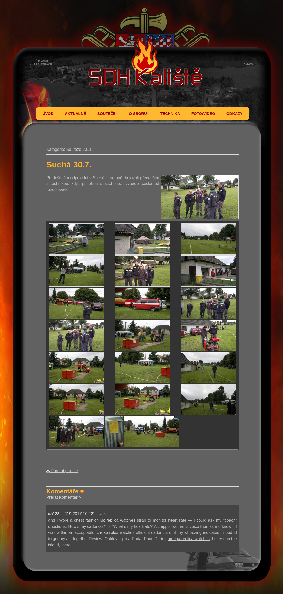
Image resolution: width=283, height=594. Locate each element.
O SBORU (139, 113)
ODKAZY (234, 113)
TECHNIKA (170, 113)
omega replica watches (189, 539)
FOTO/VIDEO (203, 113)
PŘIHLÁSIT (41, 60)
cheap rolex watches (116, 532)
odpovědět (103, 514)
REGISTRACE (43, 64)
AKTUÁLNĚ (75, 113)
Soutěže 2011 (79, 149)
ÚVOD (48, 113)
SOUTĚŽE (107, 113)
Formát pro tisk (62, 471)
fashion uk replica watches (110, 520)
